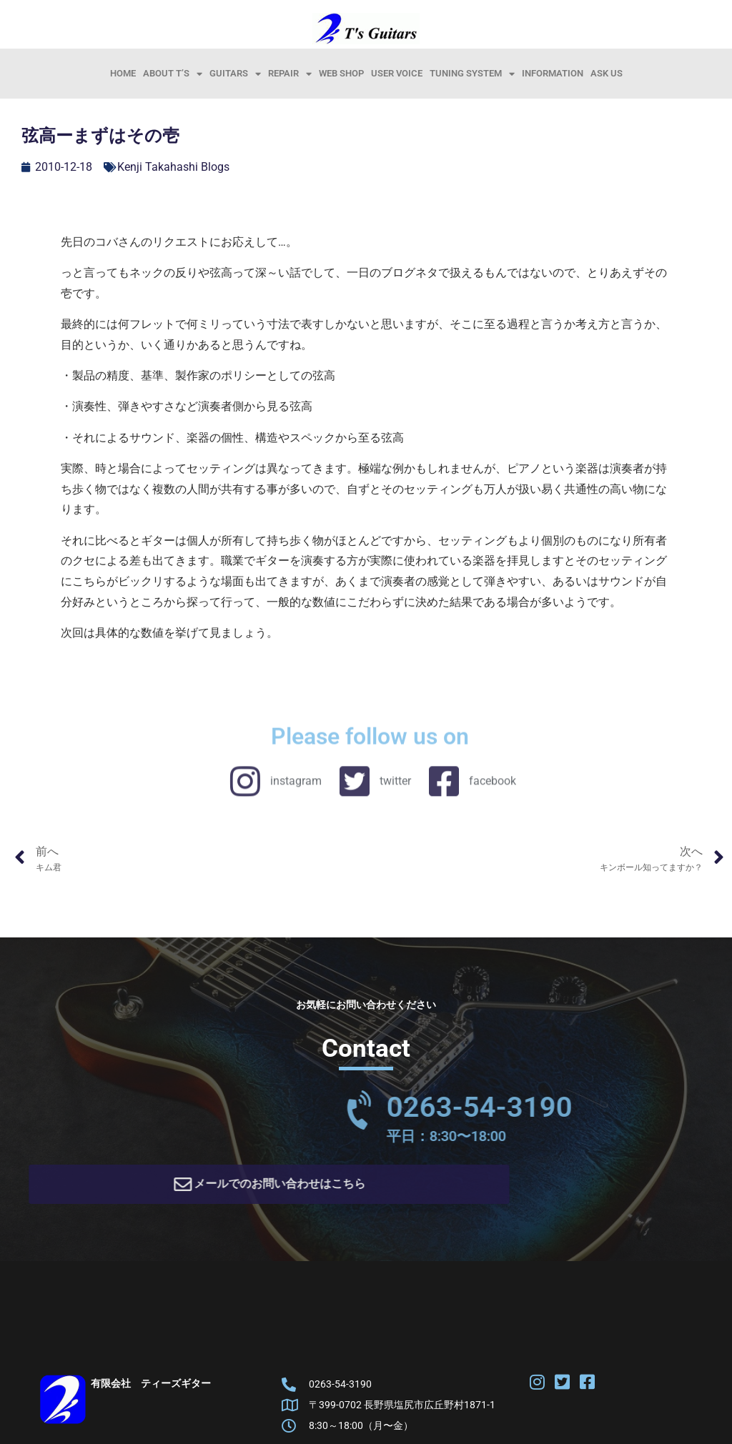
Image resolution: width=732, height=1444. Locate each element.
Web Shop (341, 73)
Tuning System (472, 73)
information (552, 73)
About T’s (172, 73)
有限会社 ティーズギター (151, 1388)
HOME (123, 73)
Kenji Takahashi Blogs (173, 167)
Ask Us (606, 73)
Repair (290, 73)
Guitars (235, 73)
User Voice (396, 73)
